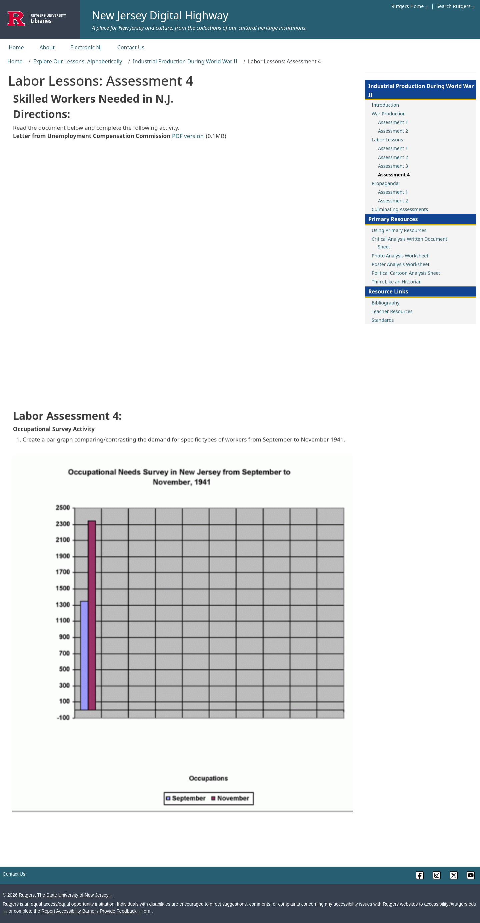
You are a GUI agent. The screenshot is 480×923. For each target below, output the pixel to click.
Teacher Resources (392, 311)
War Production (389, 113)
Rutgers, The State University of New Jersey (66, 895)
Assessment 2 (393, 131)
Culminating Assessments (400, 209)
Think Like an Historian (397, 281)
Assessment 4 (394, 174)
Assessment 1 (393, 122)
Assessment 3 (393, 166)
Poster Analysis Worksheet (401, 264)
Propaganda (385, 183)
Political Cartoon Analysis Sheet (406, 273)
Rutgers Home (410, 6)
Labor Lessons (387, 139)
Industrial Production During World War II (185, 61)
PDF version (188, 136)
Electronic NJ (86, 47)
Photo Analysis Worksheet (400, 255)
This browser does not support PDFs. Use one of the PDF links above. (182, 273)
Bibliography (385, 302)
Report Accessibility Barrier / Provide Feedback (91, 911)
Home (16, 47)
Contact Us (130, 47)
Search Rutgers (455, 6)
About (47, 47)
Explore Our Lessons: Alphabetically (77, 61)
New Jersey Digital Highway (160, 15)
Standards (383, 320)
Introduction (385, 105)
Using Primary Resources (399, 230)
